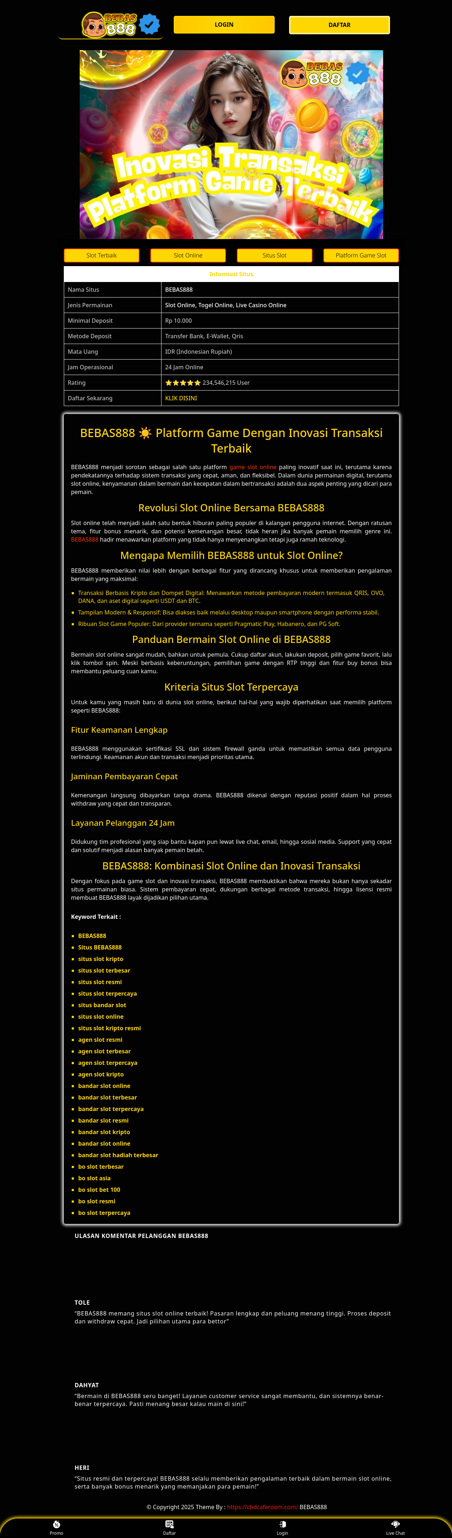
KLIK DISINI (181, 398)
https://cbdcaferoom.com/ (262, 1507)
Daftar (169, 1528)
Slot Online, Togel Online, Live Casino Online (226, 305)
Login (282, 1528)
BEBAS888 (179, 290)
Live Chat (395, 1528)
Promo (56, 1528)
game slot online (253, 467)
